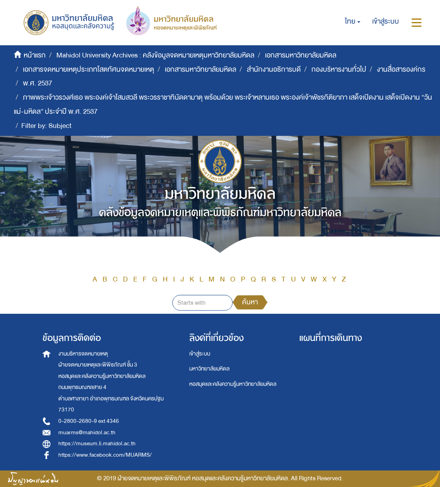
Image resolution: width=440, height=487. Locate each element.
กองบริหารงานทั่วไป (338, 69)
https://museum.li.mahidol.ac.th (97, 443)
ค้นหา (250, 302)
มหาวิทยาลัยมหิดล (209, 369)
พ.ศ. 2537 (37, 83)
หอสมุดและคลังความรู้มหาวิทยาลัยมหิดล (232, 384)
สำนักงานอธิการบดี (274, 69)
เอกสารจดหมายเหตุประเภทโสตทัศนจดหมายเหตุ (88, 69)
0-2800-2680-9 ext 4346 (88, 421)
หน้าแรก (35, 55)
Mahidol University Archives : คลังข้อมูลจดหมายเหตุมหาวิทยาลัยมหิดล (155, 55)
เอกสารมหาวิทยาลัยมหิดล (300, 55)
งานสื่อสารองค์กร (401, 69)
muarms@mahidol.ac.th (87, 432)
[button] (352, 21)
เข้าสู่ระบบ (199, 354)
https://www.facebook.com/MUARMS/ (105, 455)
